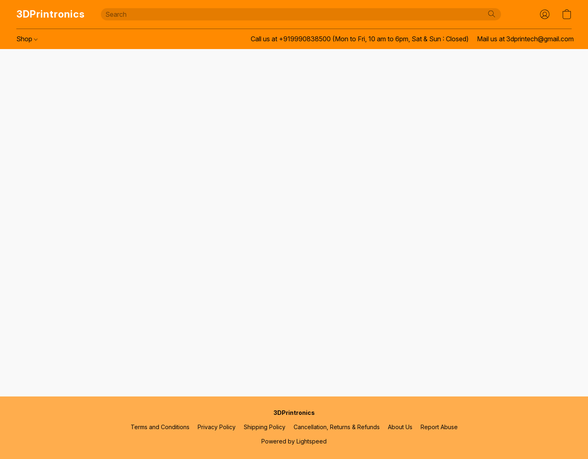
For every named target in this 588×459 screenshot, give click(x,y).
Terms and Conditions (160, 426)
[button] (50, 14)
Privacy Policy (217, 426)
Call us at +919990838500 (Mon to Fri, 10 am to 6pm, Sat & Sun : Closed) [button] (360, 39)
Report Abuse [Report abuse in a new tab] (439, 426)
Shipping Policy (264, 426)
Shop (27, 39)
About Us (400, 426)
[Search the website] (492, 14)
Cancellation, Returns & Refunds (337, 426)
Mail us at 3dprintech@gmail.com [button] (525, 39)
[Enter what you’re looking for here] (301, 14)
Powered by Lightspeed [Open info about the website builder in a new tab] (294, 441)
